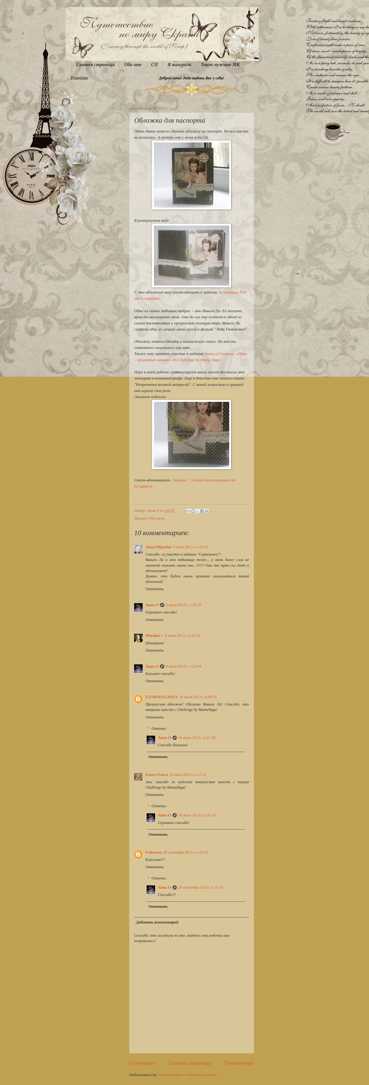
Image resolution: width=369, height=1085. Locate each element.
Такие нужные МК (220, 64)
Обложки (157, 518)
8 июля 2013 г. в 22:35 (183, 635)
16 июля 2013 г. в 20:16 (197, 815)
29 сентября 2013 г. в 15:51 (200, 887)
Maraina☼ (154, 635)
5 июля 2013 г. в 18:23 (183, 605)
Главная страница (95, 64)
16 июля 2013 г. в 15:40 (197, 737)
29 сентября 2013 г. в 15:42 (185, 852)
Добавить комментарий (157, 922)
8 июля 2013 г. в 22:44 (183, 666)
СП (154, 64)
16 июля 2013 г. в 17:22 (188, 774)
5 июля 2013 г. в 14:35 (190, 547)
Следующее (142, 1063)
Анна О (152, 605)
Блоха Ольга (156, 774)
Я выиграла (179, 64)
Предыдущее (239, 1063)
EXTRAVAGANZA (161, 697)
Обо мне (132, 64)
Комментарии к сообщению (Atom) (188, 1075)
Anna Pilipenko (158, 547)
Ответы (158, 728)
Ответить (154, 589)
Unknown (153, 852)
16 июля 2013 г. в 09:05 (198, 697)
